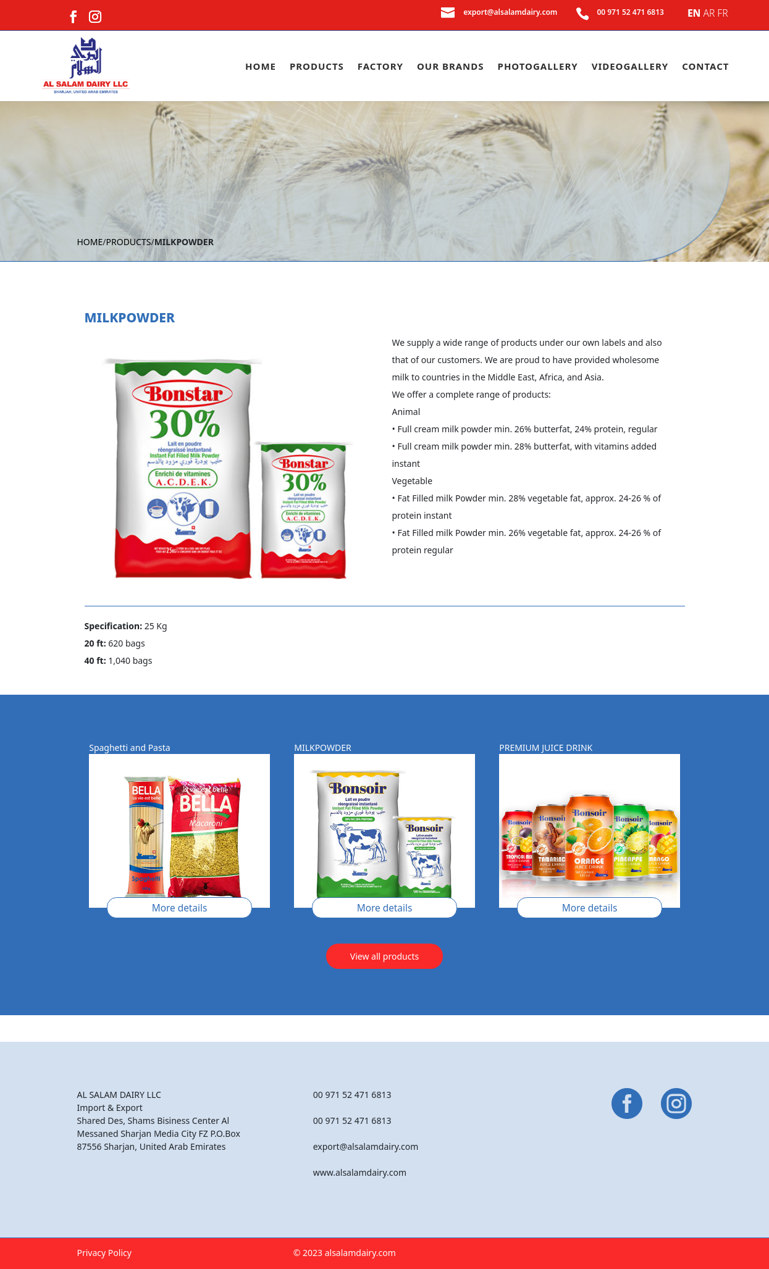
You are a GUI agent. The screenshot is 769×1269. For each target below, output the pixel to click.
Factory (380, 67)
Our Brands (450, 67)
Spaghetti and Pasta (129, 747)
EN (694, 13)
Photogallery (538, 67)
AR (709, 13)
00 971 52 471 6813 (630, 12)
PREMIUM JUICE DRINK (545, 747)
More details (180, 908)
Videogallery (630, 67)
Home (260, 67)
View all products (384, 956)
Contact (705, 67)
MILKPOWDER (322, 747)
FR (722, 13)
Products (317, 67)
